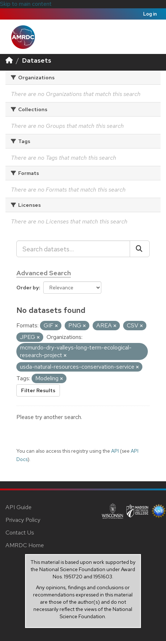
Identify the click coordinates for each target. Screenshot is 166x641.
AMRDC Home (24, 545)
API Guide (18, 507)
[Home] (9, 60)
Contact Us (19, 532)
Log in (150, 14)
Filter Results (38, 390)
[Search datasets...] (73, 248)
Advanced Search (43, 273)
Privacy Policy (22, 520)
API (115, 451)
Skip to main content (26, 4)
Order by (27, 287)
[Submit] (140, 248)
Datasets (36, 60)
